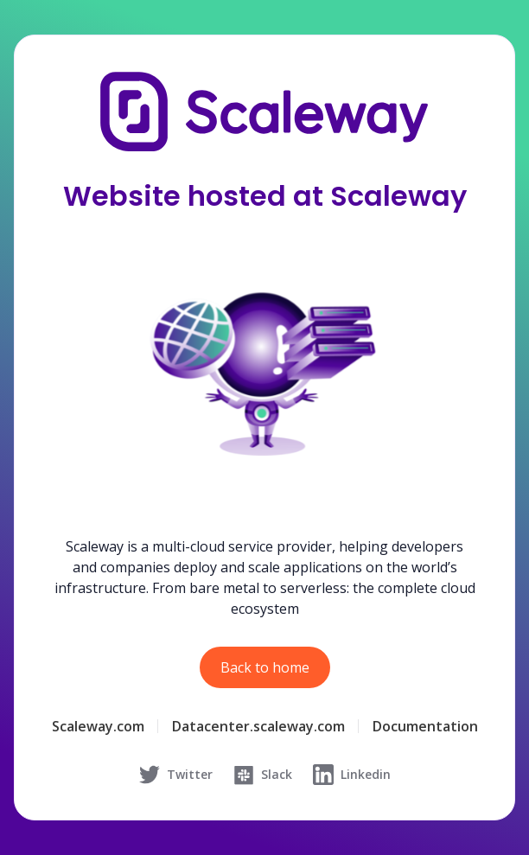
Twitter (176, 774)
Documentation (425, 726)
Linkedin (352, 774)
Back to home (264, 667)
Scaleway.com (98, 726)
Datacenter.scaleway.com (258, 726)
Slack (262, 774)
